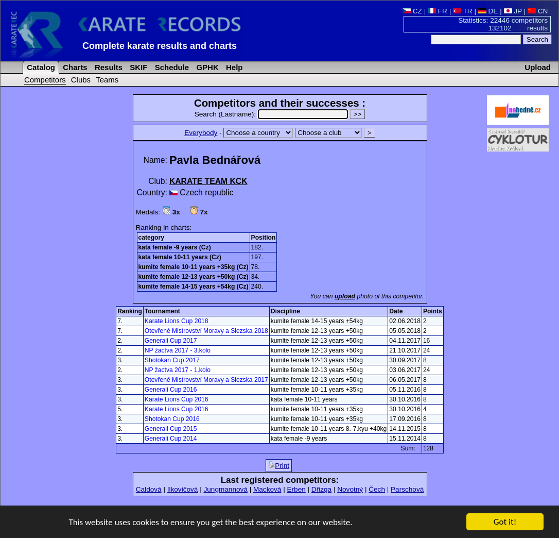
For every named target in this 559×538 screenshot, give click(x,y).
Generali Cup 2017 (171, 340)
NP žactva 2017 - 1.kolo (178, 370)
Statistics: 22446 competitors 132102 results (503, 24)
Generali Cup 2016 (171, 389)
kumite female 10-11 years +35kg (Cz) (193, 267)
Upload (538, 67)
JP (513, 11)
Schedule (171, 67)
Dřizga (321, 489)
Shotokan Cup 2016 (172, 419)
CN (538, 11)
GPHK (206, 67)
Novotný (350, 489)
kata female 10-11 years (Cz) (179, 257)
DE (488, 11)
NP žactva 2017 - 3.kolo (178, 350)
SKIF (137, 67)
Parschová (407, 489)
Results (108, 67)
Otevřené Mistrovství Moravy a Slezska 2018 (206, 330)
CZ (412, 11)
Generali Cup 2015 (171, 428)
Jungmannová (225, 489)
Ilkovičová (182, 489)
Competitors (45, 79)
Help (233, 67)
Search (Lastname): (272, 114)
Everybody (200, 133)
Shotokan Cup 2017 (172, 360)
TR (463, 11)
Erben (296, 489)
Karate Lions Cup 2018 (176, 321)
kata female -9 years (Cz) (174, 247)
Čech (377, 489)
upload (345, 296)
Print (278, 465)
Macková (267, 489)
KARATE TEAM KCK (208, 181)
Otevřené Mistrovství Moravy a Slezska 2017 (206, 379)
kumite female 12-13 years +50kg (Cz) (193, 276)
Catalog (40, 67)
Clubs (81, 79)
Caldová (149, 489)
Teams (107, 79)
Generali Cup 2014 (171, 438)
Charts (74, 67)
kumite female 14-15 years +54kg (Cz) (193, 286)
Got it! (505, 522)
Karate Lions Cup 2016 (176, 399)
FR (437, 11)
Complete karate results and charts (159, 46)
